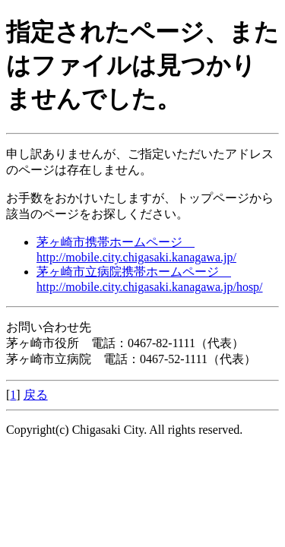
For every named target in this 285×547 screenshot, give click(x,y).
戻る (36, 394)
